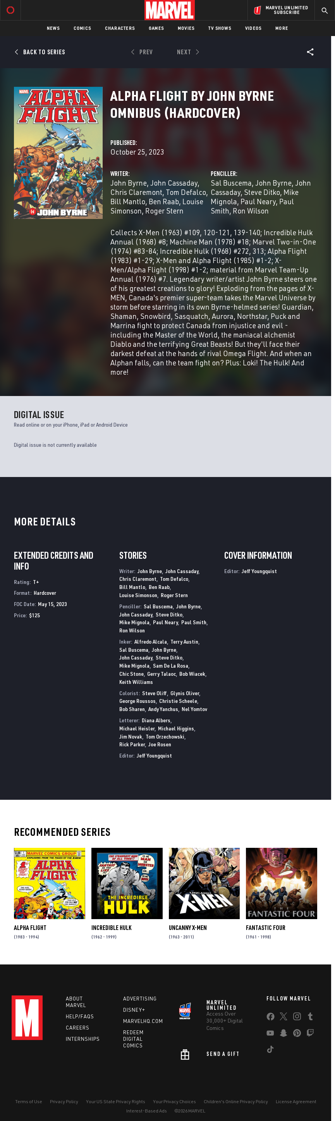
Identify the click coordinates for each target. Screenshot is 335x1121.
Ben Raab (164, 201)
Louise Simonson (138, 595)
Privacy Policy (64, 1101)
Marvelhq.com (143, 1021)
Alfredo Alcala (150, 641)
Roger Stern (164, 210)
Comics (82, 28)
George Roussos (137, 700)
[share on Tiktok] (270, 1051)
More (281, 28)
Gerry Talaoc (161, 673)
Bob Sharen (132, 709)
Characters (120, 28)
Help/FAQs (80, 1016)
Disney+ (134, 1010)
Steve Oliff (154, 693)
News (53, 28)
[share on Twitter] (283, 1018)
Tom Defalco (186, 192)
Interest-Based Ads (146, 1111)
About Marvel (76, 1001)
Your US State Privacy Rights (115, 1101)
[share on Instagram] (297, 1018)
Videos (253, 28)
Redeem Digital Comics (133, 1039)
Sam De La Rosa (170, 665)
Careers (77, 1028)
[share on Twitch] (310, 1034)
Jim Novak (130, 736)
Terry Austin (184, 641)
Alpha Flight (30, 928)
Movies (186, 28)
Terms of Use (28, 1101)
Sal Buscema (231, 182)
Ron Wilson (251, 210)
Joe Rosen (159, 744)
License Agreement (296, 1101)
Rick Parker (132, 744)
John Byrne (128, 182)
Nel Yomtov (194, 709)
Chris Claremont (136, 192)
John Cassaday (174, 182)
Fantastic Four (265, 928)
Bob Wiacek (192, 673)
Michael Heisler (137, 728)
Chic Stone (131, 673)
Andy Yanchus (163, 709)
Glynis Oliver (184, 693)
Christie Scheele (178, 700)
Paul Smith (193, 622)
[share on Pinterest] (297, 1034)
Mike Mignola (134, 622)
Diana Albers (156, 720)
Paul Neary (258, 201)
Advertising (140, 998)
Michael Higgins (176, 728)
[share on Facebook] (270, 1018)
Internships (83, 1039)
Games (156, 28)
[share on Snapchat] (283, 1034)
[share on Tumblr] (310, 1018)
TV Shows (219, 28)
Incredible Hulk (111, 928)
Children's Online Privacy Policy (236, 1101)
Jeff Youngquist (154, 755)
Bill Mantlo (127, 201)
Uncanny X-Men (188, 928)
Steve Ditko (262, 192)
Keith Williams (136, 681)
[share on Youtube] (270, 1034)
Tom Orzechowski (165, 736)
